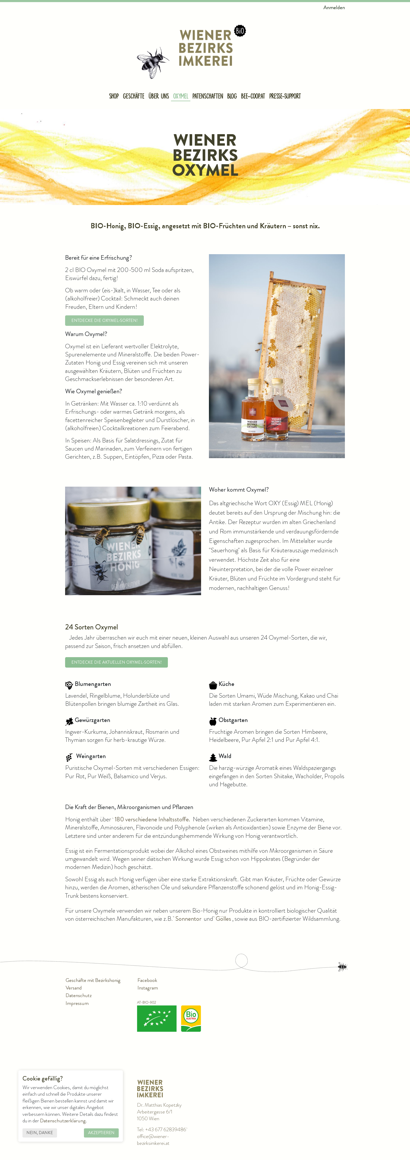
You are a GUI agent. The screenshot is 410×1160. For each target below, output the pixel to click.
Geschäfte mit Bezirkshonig (93, 980)
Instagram (148, 988)
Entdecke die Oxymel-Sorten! (104, 321)
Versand (74, 988)
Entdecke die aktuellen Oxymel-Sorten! (116, 663)
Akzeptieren (103, 1131)
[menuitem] (114, 98)
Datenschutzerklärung (65, 1118)
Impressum (77, 1003)
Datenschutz (79, 995)
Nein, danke (42, 1131)
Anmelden (334, 7)
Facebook (147, 980)
